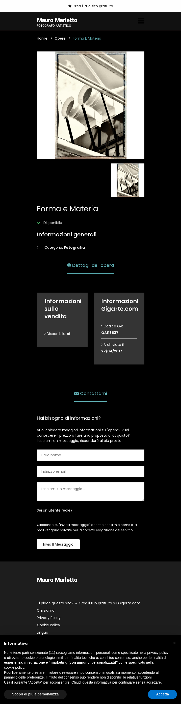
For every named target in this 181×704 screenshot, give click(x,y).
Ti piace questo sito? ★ (88, 603)
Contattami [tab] (90, 393)
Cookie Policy (48, 625)
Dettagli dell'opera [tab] (90, 265)
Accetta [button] (162, 694)
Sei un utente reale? (54, 510)
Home (42, 38)
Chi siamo (46, 610)
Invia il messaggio (58, 544)
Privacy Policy (49, 617)
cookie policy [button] (14, 667)
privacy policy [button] (157, 653)
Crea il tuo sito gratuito (90, 6)
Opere (60, 38)
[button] (174, 643)
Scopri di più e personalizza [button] (35, 694)
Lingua (42, 632)
